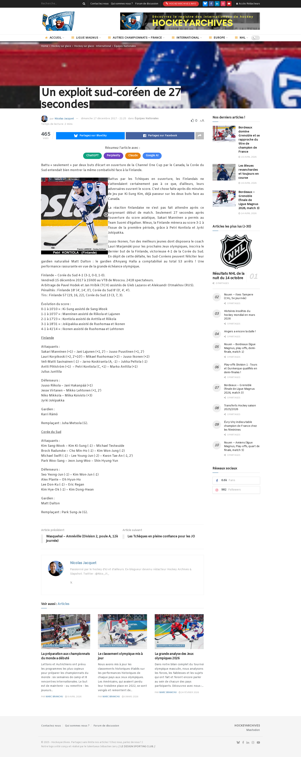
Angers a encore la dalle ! (240, 331)
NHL (240, 38)
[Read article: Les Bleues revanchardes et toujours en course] (224, 172)
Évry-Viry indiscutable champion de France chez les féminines (240, 426)
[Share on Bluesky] (90, 135)
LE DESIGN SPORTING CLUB (136, 746)
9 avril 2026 (73, 696)
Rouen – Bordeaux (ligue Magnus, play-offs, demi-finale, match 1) (240, 348)
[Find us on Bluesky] (205, 4)
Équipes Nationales (125, 46)
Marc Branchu (54, 696)
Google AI (152, 155)
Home (44, 46)
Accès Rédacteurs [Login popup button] (248, 3)
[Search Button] (83, 4)
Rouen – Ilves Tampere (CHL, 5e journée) (238, 296)
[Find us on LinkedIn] (217, 4)
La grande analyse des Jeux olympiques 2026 (174, 656)
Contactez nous (99, 3)
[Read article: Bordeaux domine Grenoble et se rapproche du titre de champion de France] (224, 134)
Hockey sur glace (61, 46)
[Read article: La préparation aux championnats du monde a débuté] (65, 631)
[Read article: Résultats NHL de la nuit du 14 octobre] (236, 252)
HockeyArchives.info (181, 3)
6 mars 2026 (130, 696)
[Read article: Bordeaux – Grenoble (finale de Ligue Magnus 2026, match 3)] (224, 198)
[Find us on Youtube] (229, 4)
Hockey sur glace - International (92, 46)
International (185, 38)
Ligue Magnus (84, 38)
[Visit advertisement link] (190, 21)
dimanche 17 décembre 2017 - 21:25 (103, 118)
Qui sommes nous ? (122, 3)
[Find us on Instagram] (223, 4)
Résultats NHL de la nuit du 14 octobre (228, 275)
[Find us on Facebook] (211, 4)
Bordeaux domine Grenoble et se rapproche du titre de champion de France (249, 140)
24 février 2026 (189, 692)
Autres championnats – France (135, 38)
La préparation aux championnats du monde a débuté (65, 656)
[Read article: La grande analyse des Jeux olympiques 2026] (179, 631)
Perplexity (113, 155)
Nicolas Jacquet (64, 118)
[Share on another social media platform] (199, 135)
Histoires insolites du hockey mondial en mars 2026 (239, 315)
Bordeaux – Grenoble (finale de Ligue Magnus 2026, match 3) (248, 200)
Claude (133, 155)
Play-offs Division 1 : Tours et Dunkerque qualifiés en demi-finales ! (240, 368)
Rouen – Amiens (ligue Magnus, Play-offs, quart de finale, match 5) (242, 446)
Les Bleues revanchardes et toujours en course (248, 172)
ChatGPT (92, 155)
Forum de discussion (146, 3)
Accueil (53, 38)
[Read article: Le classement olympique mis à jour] (122, 631)
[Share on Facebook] (160, 135)
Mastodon (253, 730)
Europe (217, 38)
